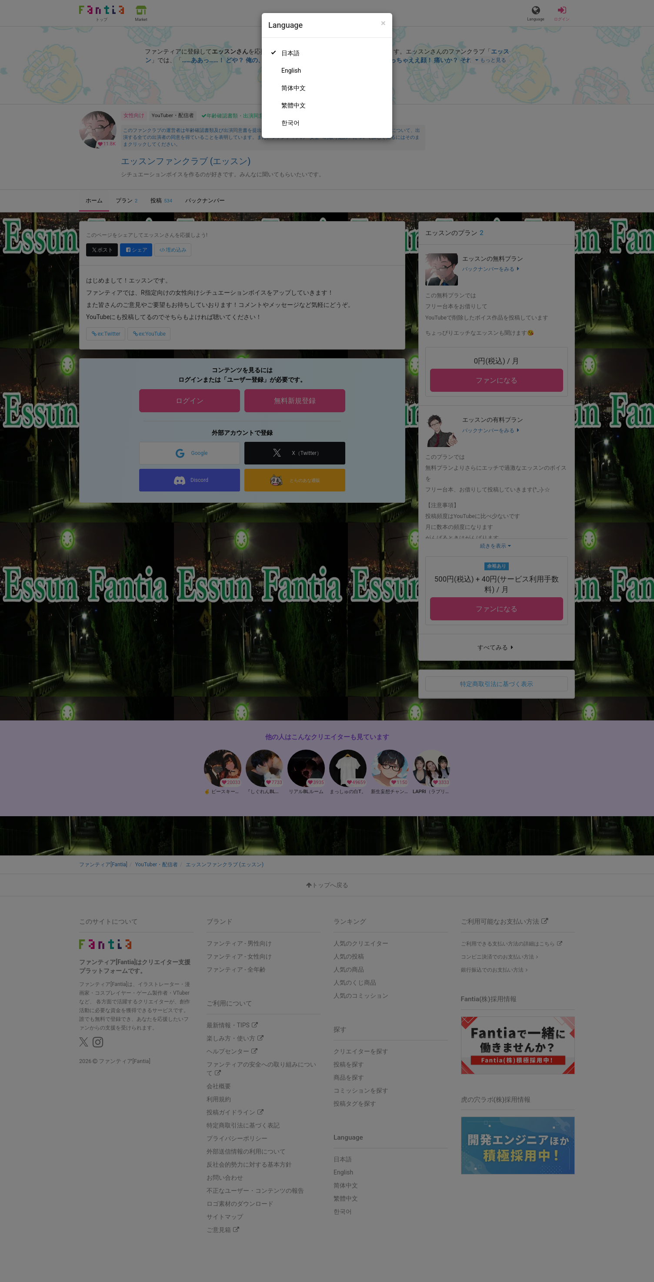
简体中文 (293, 87)
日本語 (290, 53)
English (291, 70)
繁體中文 (293, 105)
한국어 (290, 122)
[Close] (383, 23)
